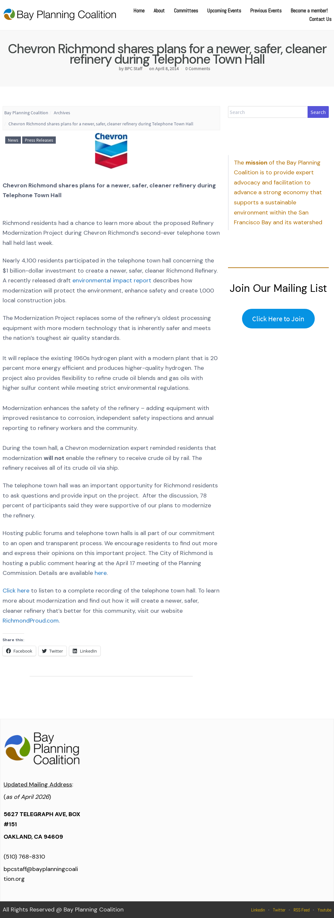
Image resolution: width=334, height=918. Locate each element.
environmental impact (103, 280)
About (159, 10)
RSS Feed (302, 910)
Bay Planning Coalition (26, 113)
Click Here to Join (278, 318)
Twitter (279, 910)
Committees (186, 10)
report (142, 280)
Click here (16, 590)
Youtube (324, 910)
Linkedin (258, 910)
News (13, 140)
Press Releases (39, 140)
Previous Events (265, 10)
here (101, 573)
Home (138, 10)
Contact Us (320, 19)
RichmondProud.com (31, 621)
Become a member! (309, 10)
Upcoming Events (224, 10)
